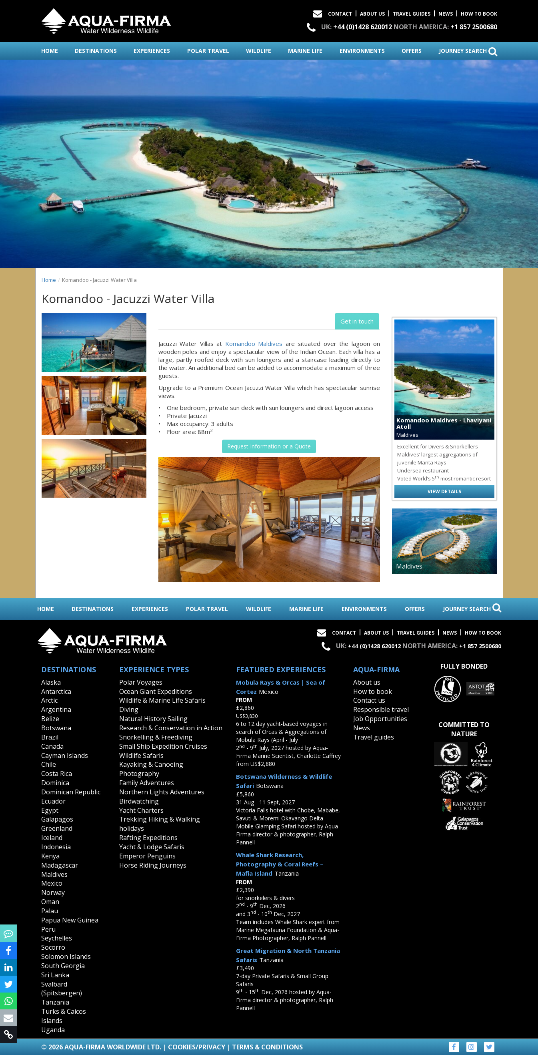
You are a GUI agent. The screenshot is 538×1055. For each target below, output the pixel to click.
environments (362, 50)
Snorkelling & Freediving (155, 737)
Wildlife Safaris (141, 755)
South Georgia (63, 965)
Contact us (369, 700)
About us (366, 682)
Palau (49, 910)
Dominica (55, 782)
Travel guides (373, 737)
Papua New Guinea (69, 920)
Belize (50, 718)
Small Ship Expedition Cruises (163, 746)
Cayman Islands (64, 755)
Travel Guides (411, 13)
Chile (48, 764)
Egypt (49, 810)
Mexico (51, 883)
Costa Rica (56, 773)
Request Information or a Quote (269, 446)
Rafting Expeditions (148, 837)
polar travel (208, 50)
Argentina (56, 709)
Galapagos (57, 819)
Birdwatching (139, 801)
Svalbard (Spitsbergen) (61, 989)
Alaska (51, 682)
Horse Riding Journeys (152, 865)
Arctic (49, 700)
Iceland (51, 837)
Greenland (56, 828)
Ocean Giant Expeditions (155, 691)
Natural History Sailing (153, 718)
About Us (372, 13)
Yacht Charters (141, 810)
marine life (305, 50)
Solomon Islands (66, 956)
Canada (52, 746)
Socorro (53, 947)
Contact (340, 13)
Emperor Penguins (147, 856)
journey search (468, 51)
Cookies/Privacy (196, 1047)
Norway (53, 892)
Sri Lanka (55, 975)
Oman (50, 901)
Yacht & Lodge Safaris (151, 846)
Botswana (56, 727)
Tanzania (55, 1002)
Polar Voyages (140, 682)
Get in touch (357, 321)
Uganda (53, 1029)
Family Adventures (146, 782)
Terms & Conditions (267, 1047)
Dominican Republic (70, 792)
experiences (152, 50)
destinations (96, 50)
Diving (128, 709)
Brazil (49, 737)
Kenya (50, 856)
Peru (48, 929)
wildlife (258, 50)
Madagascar (59, 865)
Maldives (54, 874)
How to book (479, 13)
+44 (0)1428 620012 (362, 26)
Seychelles (56, 938)
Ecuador (53, 801)
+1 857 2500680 (473, 26)
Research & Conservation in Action (170, 727)
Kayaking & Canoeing (151, 764)
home (49, 50)
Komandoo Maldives (254, 344)
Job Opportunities (380, 718)
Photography (139, 773)
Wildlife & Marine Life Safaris (162, 700)
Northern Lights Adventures (161, 792)
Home (49, 279)
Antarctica (56, 691)
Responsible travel (381, 709)
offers (412, 50)
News (445, 13)
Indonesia (56, 846)
